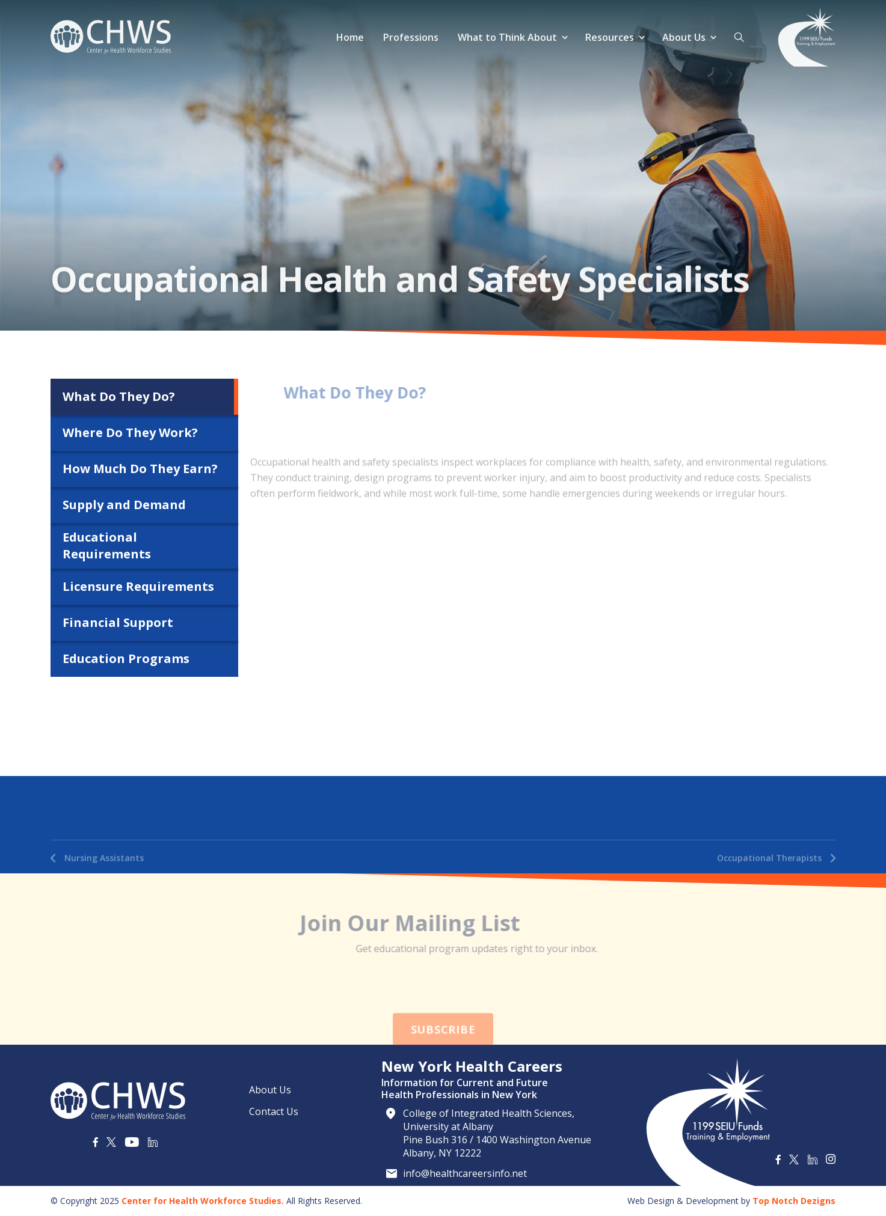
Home (350, 37)
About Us (684, 37)
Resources (609, 37)
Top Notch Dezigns (793, 1200)
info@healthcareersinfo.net (465, 1173)
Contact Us (273, 1111)
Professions (410, 37)
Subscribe (443, 1052)
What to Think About (507, 37)
